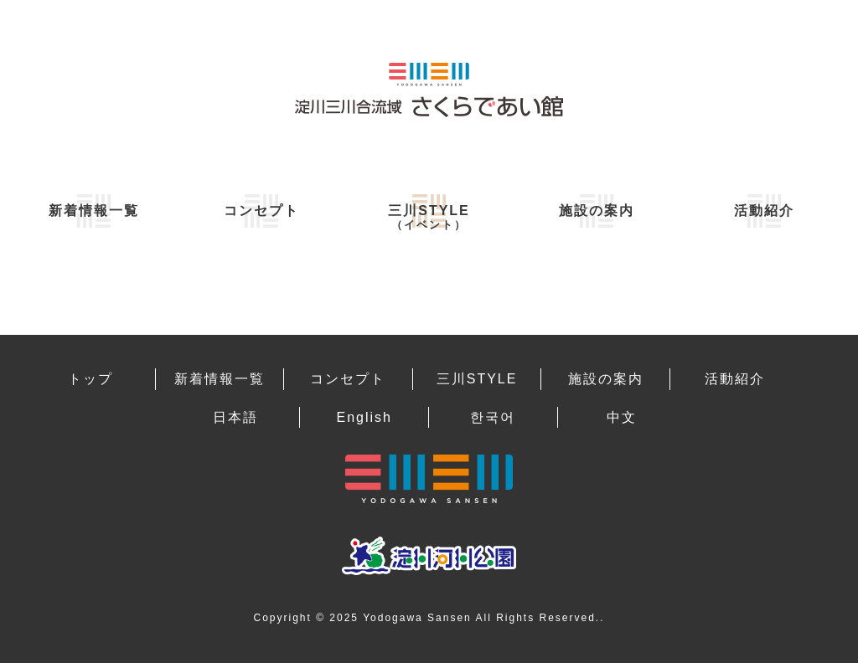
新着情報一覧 (94, 210)
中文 (622, 417)
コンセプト (261, 210)
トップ (90, 379)
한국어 (492, 417)
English (363, 417)
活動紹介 (764, 210)
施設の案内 (596, 210)
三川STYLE (429, 217)
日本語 (235, 417)
